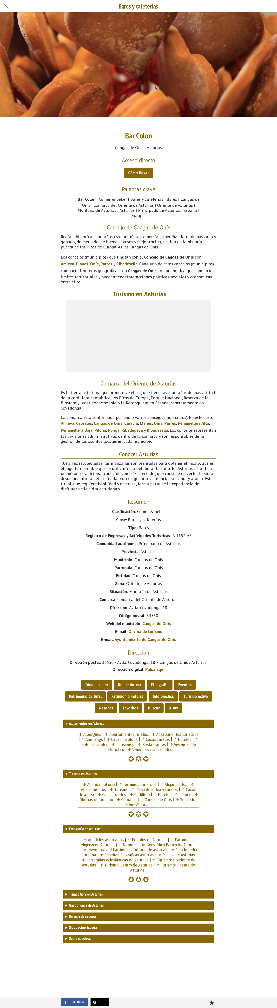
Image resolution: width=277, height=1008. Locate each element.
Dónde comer (96, 684)
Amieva (67, 264)
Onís (94, 264)
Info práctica (163, 696)
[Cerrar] (6, 6)
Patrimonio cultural (85, 696)
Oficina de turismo (145, 631)
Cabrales (84, 423)
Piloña (100, 430)
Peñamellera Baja (76, 430)
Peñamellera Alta (193, 423)
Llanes (82, 264)
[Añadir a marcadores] (211, 1002)
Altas (173, 708)
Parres (106, 264)
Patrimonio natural (127, 696)
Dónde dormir (129, 684)
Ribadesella (127, 264)
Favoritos (130, 708)
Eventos (185, 684)
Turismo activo (195, 696)
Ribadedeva (132, 430)
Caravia (131, 423)
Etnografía (159, 684)
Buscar (153, 708)
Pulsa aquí (155, 669)
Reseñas (106, 708)
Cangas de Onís (108, 423)
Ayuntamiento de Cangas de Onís (145, 639)
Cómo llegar (138, 173)
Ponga (113, 430)
